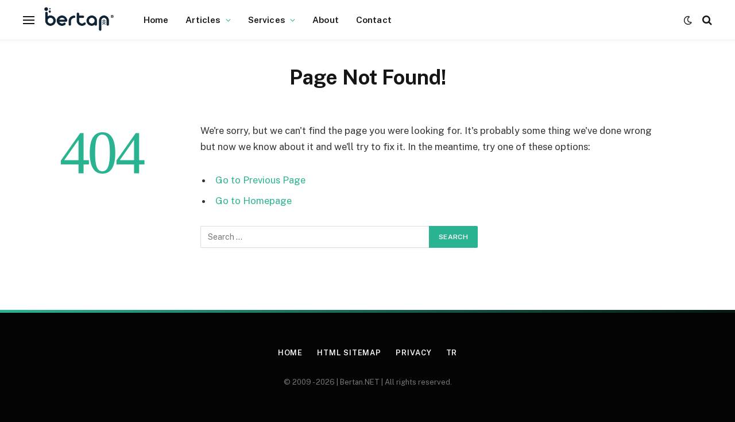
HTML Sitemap (349, 352)
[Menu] (28, 20)
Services (266, 19)
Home (156, 19)
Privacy (413, 352)
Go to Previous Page (260, 180)
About (325, 19)
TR (452, 352)
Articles (202, 19)
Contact (374, 19)
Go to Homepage (253, 200)
